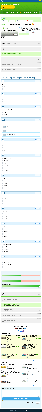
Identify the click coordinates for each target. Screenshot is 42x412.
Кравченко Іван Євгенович (11, 18)
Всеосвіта (3, 15)
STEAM (15, 15)
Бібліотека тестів (9, 15)
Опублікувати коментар (21, 398)
